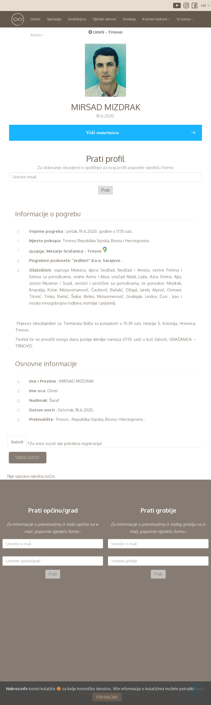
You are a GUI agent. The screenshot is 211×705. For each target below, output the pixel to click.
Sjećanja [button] (54, 19)
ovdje (200, 697)
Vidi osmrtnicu (140, 133)
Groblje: (158, 554)
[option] (52, 550)
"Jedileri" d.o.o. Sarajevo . (97, 260)
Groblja (129, 19)
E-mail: (53, 537)
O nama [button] (185, 19)
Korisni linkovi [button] (156, 19)
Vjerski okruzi (104, 19)
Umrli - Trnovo (105, 32)
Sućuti (17, 441)
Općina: (52, 554)
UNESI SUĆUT (28, 457)
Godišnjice (77, 19)
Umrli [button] (35, 19)
